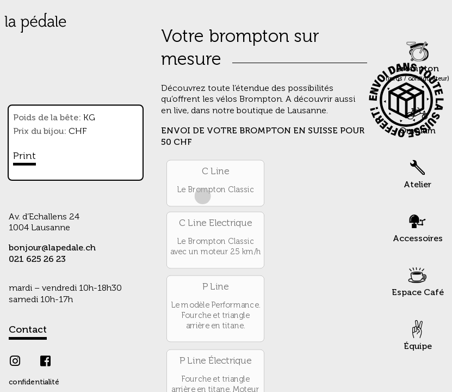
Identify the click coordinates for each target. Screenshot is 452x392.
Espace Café (418, 280)
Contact (28, 330)
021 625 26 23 (37, 259)
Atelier (417, 172)
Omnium (417, 118)
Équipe (418, 334)
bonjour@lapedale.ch (52, 248)
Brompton (417, 61)
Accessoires (418, 226)
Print (24, 156)
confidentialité (34, 382)
